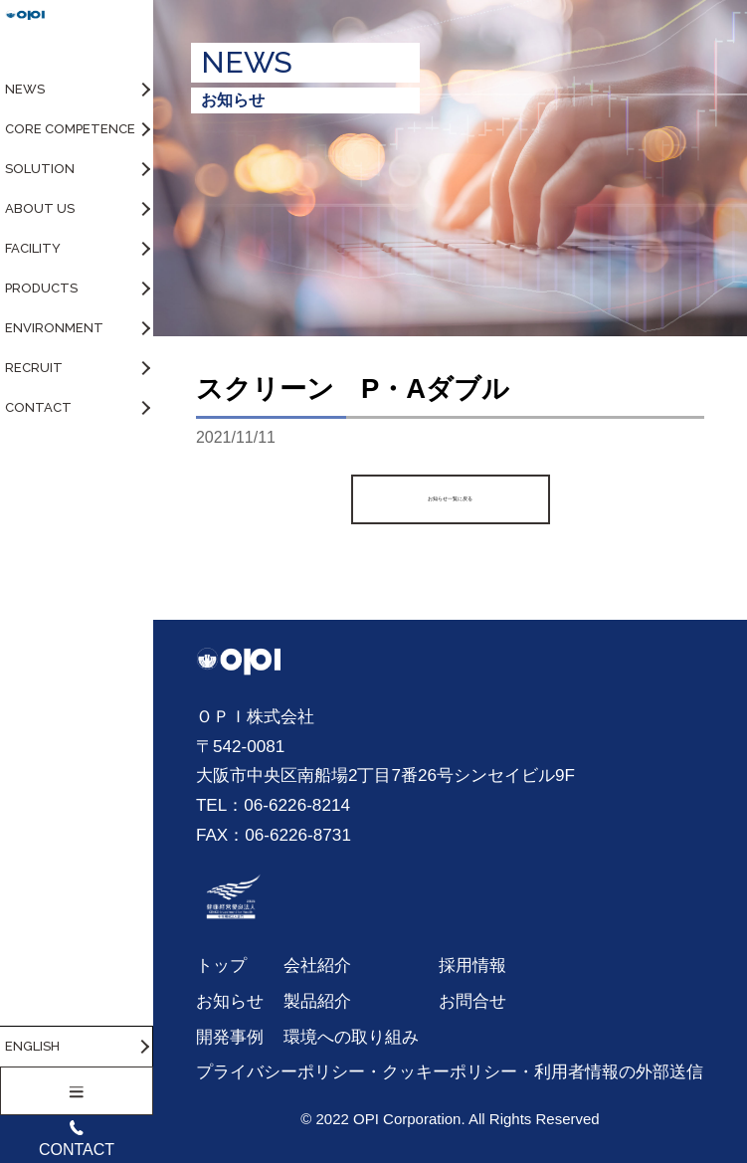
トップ (221, 965)
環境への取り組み (351, 1037)
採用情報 (472, 965)
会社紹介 (317, 965)
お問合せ (472, 1001)
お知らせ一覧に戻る (450, 499)
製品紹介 (317, 1001)
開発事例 (230, 1037)
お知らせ (230, 1001)
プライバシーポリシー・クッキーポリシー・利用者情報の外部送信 (449, 1071)
